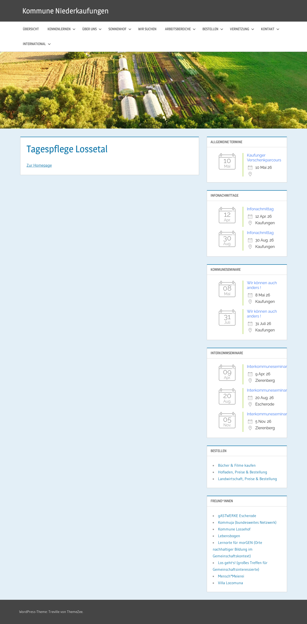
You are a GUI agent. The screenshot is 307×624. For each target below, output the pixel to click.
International (37, 43)
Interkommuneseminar (267, 366)
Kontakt (270, 29)
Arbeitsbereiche (180, 29)
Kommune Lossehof (234, 529)
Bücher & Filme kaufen (237, 465)
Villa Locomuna (230, 582)
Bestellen (212, 29)
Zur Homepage (39, 165)
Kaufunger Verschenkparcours (264, 157)
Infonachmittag (260, 209)
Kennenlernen (61, 29)
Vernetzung (242, 29)
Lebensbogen (229, 535)
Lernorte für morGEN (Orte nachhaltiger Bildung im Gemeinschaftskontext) (237, 549)
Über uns (92, 29)
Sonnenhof (119, 29)
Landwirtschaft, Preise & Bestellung (247, 478)
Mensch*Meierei (231, 576)
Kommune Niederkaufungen (66, 10)
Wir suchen (147, 29)
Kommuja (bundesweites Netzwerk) (247, 522)
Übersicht (31, 29)
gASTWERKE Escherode (237, 515)
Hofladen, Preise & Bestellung (242, 472)
